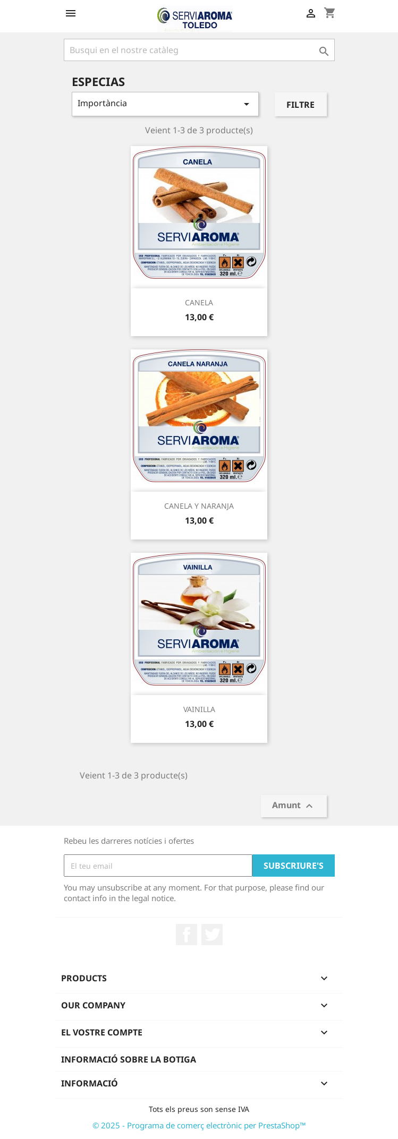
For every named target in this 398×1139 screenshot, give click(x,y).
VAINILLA (199, 709)
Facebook (186, 934)
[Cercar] (199, 50)
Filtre (300, 104)
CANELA (199, 302)
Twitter (212, 934)
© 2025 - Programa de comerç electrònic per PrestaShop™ (199, 1125)
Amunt (294, 806)
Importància (165, 103)
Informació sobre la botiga (128, 1059)
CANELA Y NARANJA (199, 506)
